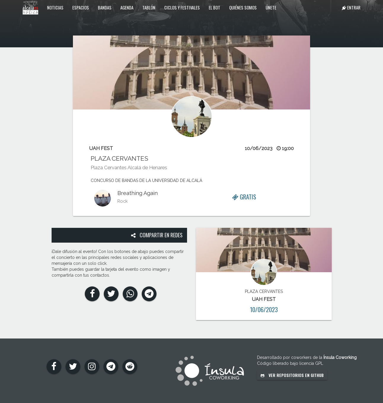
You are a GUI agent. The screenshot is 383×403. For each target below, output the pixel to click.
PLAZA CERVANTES (119, 158)
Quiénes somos (243, 7)
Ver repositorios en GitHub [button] (292, 375)
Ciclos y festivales (182, 7)
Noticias (55, 7)
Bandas (104, 7)
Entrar (351, 7)
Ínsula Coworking (340, 357)
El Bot (214, 7)
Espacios (80, 7)
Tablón (148, 7)
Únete (271, 7)
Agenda (126, 7)
